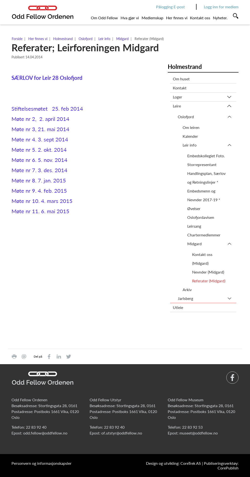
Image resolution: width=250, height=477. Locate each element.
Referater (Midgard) (208, 280)
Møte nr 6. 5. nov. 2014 (39, 160)
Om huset (181, 78)
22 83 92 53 (192, 427)
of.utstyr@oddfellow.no (121, 433)
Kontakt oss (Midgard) (202, 258)
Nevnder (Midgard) (208, 272)
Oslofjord (86, 39)
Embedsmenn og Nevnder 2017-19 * (203, 195)
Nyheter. (220, 17)
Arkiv (187, 289)
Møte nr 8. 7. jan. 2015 (38, 180)
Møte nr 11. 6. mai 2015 (40, 211)
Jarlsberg (185, 298)
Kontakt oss (200, 17)
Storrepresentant (202, 164)
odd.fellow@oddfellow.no (45, 433)
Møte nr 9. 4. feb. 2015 (39, 190)
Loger (177, 97)
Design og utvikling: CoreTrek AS (173, 463)
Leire (177, 106)
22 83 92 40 (36, 427)
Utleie (178, 307)
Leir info (104, 39)
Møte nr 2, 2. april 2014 (40, 119)
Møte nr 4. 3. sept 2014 (39, 139)
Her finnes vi (177, 17)
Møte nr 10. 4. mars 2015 (42, 201)
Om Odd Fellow (104, 17)
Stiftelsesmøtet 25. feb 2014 (47, 108)
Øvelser (193, 208)
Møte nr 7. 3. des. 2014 (39, 170)
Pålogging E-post (170, 6)
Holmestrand (63, 39)
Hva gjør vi (130, 17)
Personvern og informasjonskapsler (41, 463)
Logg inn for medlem (221, 6)
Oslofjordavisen (200, 217)
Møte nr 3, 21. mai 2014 (40, 129)
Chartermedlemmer (203, 235)
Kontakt (180, 87)
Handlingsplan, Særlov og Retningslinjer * (206, 177)
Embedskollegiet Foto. (206, 155)
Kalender (190, 136)
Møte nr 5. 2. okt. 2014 (39, 149)
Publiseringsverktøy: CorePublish (221, 465)
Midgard (122, 39)
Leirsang (194, 226)
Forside (17, 39)
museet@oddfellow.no (198, 433)
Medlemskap (152, 17)
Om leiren (191, 127)
